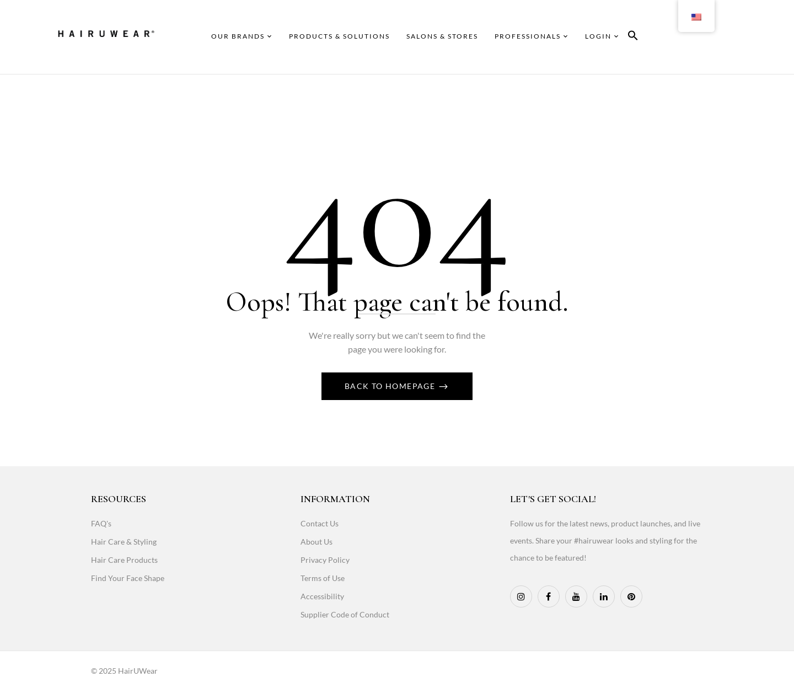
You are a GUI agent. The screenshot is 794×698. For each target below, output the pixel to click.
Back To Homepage (391, 386)
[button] (633, 37)
